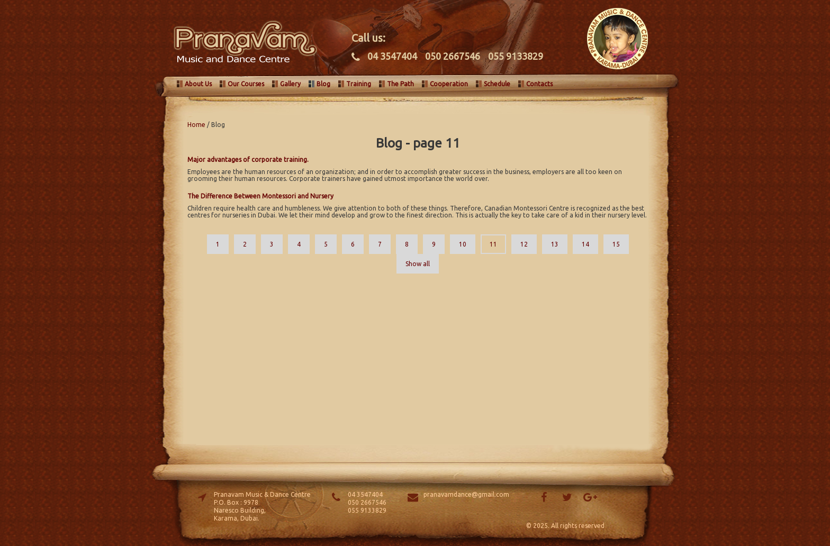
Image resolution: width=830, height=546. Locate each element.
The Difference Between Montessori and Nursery (260, 196)
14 (585, 244)
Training (358, 83)
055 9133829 (515, 56)
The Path (400, 83)
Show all (417, 263)
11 (493, 244)
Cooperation (449, 83)
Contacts (539, 83)
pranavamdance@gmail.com (466, 494)
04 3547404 (392, 56)
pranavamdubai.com (240, 42)
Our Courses (246, 83)
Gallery (290, 83)
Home (196, 124)
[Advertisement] (417, 358)
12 (524, 244)
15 (616, 244)
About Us (198, 83)
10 (462, 244)
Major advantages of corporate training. (248, 159)
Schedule (497, 83)
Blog (323, 83)
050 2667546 (452, 56)
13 (554, 244)
